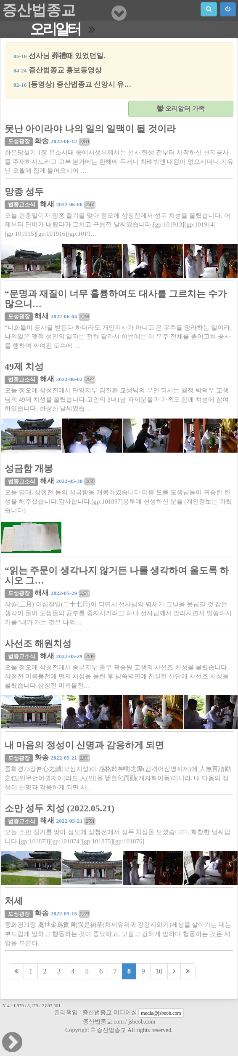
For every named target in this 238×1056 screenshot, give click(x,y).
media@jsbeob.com (161, 1013)
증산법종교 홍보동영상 (57, 70)
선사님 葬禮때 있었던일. (59, 56)
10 (159, 971)
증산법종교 (39, 10)
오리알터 (55, 29)
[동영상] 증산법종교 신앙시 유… (72, 84)
